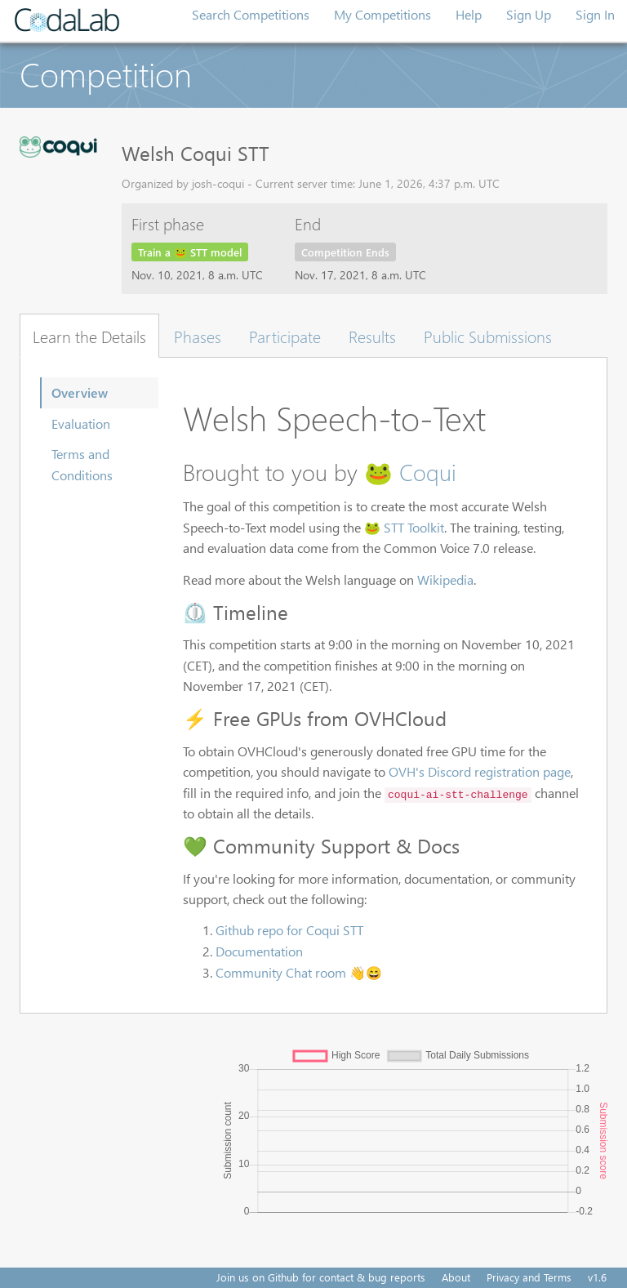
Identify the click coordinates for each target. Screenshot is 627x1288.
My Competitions (382, 14)
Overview (79, 392)
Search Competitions (250, 14)
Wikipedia (445, 579)
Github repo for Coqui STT (289, 929)
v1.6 (597, 1277)
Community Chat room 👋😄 (299, 972)
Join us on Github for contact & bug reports (320, 1277)
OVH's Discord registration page (480, 771)
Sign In (595, 14)
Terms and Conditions (82, 464)
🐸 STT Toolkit (404, 527)
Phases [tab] (197, 335)
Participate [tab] (285, 335)
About (456, 1277)
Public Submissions (488, 335)
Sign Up (528, 14)
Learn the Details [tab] (89, 335)
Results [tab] (372, 335)
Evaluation (80, 423)
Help (469, 14)
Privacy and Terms (529, 1277)
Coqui (427, 471)
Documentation (259, 951)
